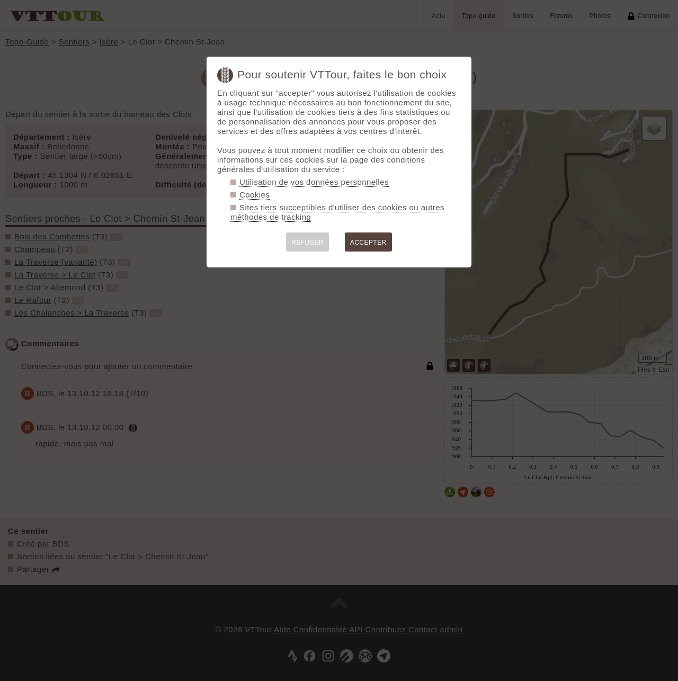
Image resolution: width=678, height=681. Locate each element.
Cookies (254, 194)
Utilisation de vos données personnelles (314, 181)
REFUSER (307, 242)
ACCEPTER (368, 242)
